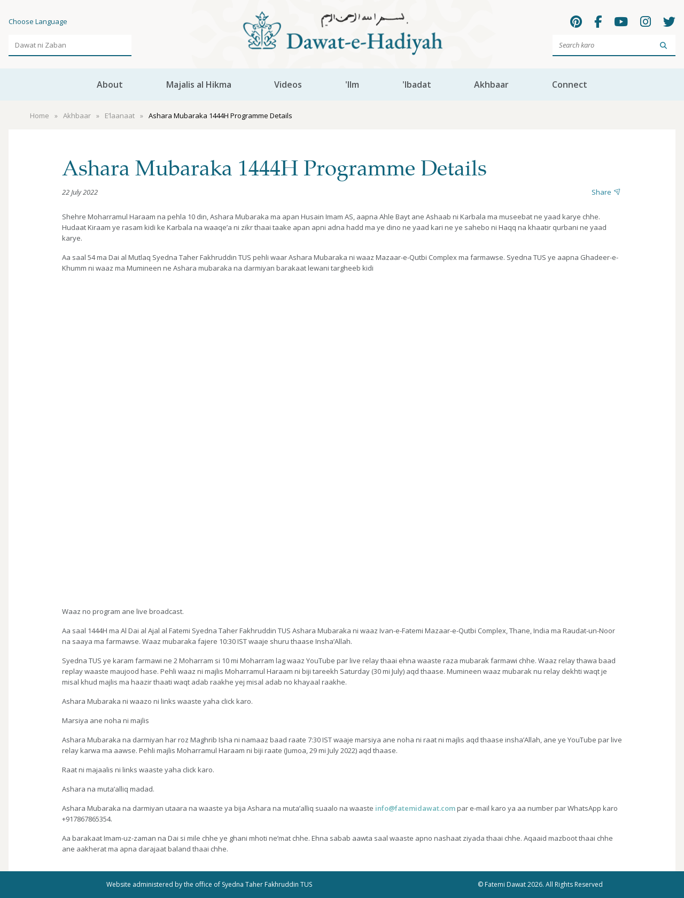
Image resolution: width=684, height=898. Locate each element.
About (110, 84)
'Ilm (352, 84)
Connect (569, 84)
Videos (288, 84)
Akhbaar (491, 84)
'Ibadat (416, 84)
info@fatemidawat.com (415, 808)
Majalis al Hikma (198, 84)
